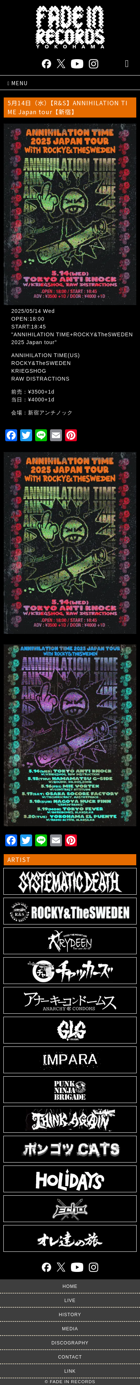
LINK (70, 1371)
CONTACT (70, 1357)
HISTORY (70, 1314)
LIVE (69, 1300)
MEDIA (70, 1328)
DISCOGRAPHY (70, 1343)
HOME (70, 1286)
